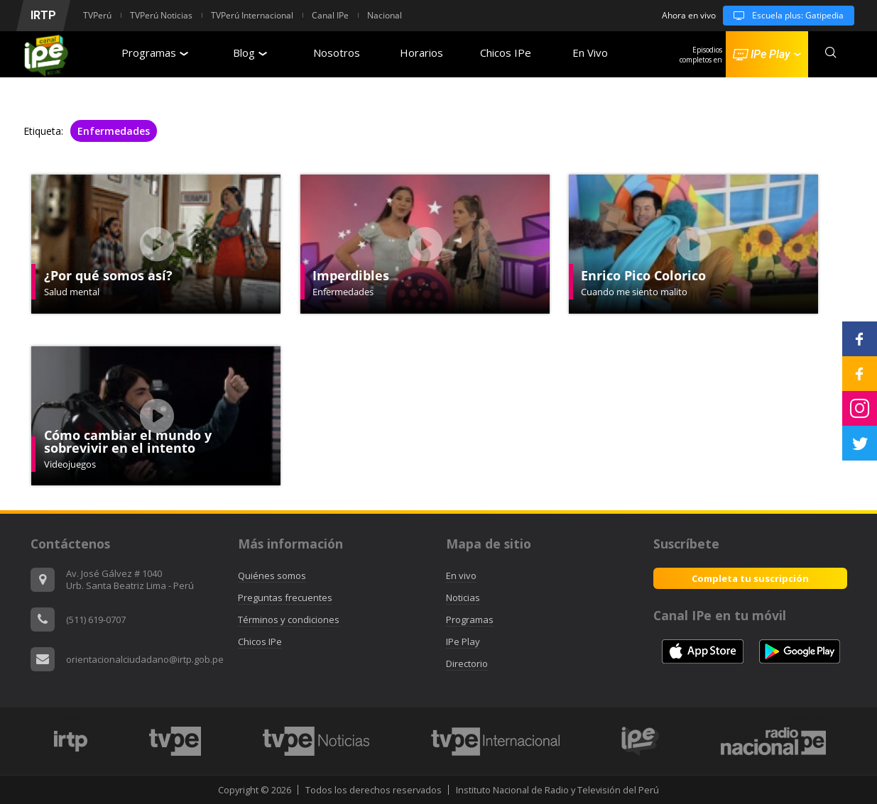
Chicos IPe (505, 52)
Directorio (467, 663)
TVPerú (97, 15)
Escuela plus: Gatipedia (783, 16)
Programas (154, 52)
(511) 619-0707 (96, 619)
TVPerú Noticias (161, 15)
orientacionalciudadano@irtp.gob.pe (145, 659)
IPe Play (463, 641)
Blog (250, 52)
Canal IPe (330, 15)
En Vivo (590, 52)
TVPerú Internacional (252, 15)
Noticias (463, 597)
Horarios (421, 52)
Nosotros (336, 52)
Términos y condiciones (288, 619)
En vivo (461, 575)
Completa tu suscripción (750, 578)
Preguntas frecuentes (285, 597)
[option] (71, 741)
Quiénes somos (272, 575)
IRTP (43, 15)
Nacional (384, 15)
